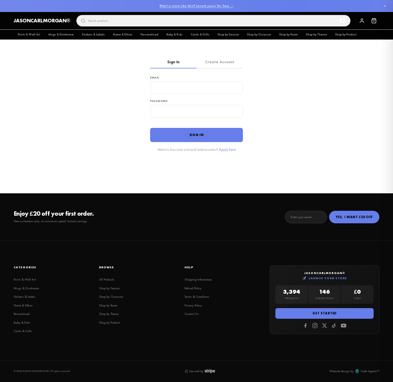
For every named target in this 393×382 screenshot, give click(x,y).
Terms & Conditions (196, 296)
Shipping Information (198, 279)
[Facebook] (305, 325)
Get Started (324, 313)
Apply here (227, 149)
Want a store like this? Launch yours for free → (196, 6)
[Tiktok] (334, 325)
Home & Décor (122, 34)
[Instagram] (315, 325)
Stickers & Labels (93, 34)
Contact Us (191, 314)
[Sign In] (361, 20)
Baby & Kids (174, 34)
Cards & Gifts (200, 34)
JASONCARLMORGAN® (42, 20)
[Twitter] (324, 325)
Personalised (149, 34)
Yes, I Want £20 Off (354, 217)
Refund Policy (192, 288)
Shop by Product (345, 34)
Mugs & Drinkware (61, 34)
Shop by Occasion (259, 34)
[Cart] (373, 20)
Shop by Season (228, 34)
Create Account (219, 62)
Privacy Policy (193, 305)
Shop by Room (288, 34)
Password (159, 101)
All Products (106, 279)
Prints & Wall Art (29, 34)
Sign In (173, 62)
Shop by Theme (316, 34)
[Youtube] (343, 325)
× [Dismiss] (385, 6)
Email (154, 77)
